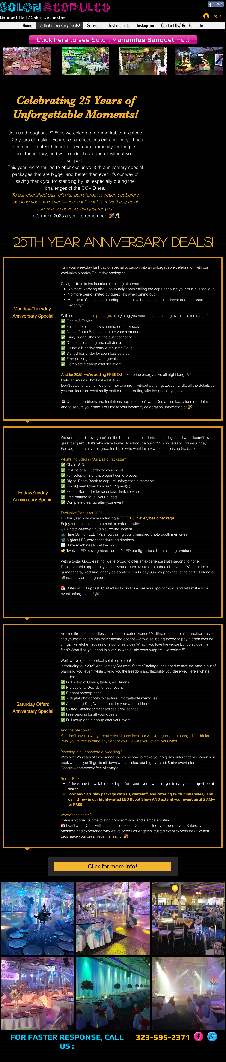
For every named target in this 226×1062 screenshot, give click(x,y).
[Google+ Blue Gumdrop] (212, 1036)
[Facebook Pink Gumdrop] (198, 1036)
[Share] (216, 4)
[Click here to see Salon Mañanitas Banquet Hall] (113, 39)
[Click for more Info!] (112, 866)
